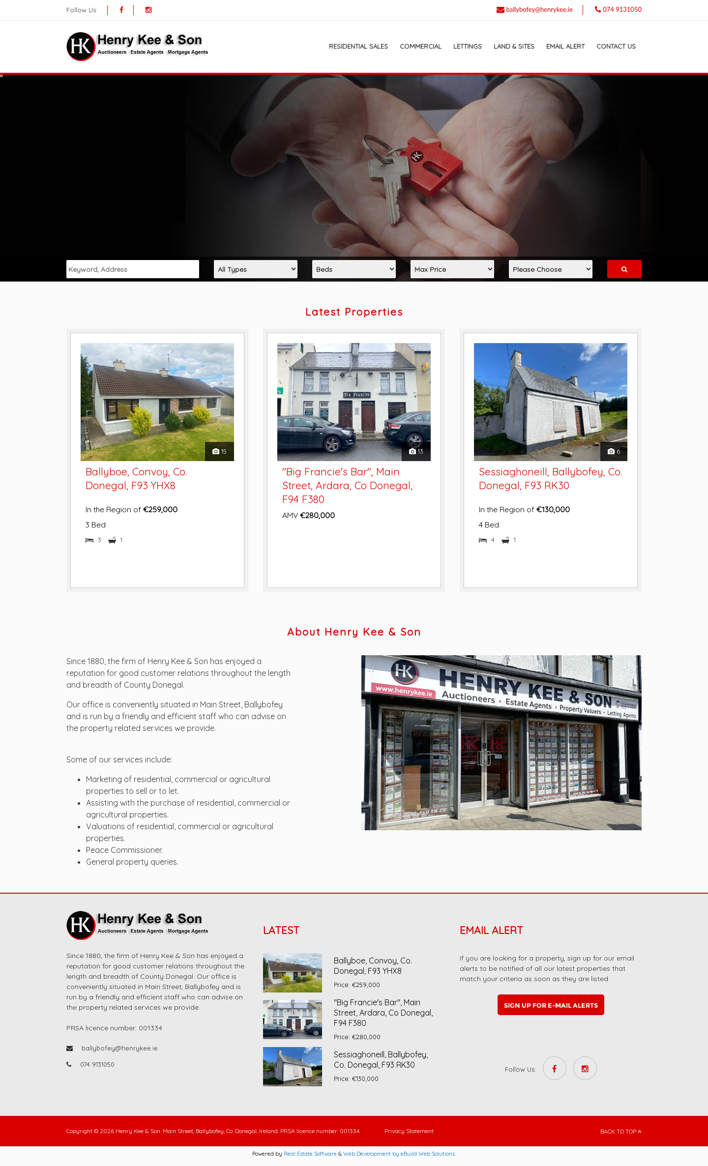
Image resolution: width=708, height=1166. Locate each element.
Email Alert (565, 46)
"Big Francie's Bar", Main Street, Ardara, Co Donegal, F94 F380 (347, 485)
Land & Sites (514, 46)
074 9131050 (622, 9)
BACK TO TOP (621, 1131)
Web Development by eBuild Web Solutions (399, 1153)
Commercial (421, 46)
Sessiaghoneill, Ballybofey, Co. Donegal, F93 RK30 (381, 1059)
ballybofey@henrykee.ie (539, 9)
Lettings (467, 46)
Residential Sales (358, 46)
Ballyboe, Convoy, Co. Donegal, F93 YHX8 (373, 966)
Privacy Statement (409, 1131)
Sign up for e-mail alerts (551, 1005)
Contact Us (616, 46)
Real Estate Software (310, 1153)
